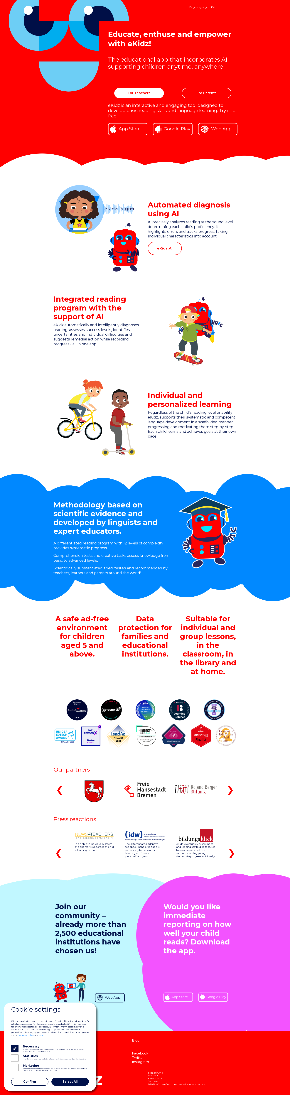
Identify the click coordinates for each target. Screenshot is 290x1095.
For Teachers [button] (139, 93)
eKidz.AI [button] (165, 248)
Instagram (140, 1062)
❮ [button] (60, 789)
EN (213, 7)
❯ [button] (230, 789)
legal (41, 1035)
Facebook (140, 1053)
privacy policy (26, 1035)
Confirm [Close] (29, 1081)
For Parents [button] (206, 93)
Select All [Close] (70, 1081)
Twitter (138, 1057)
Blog (136, 1040)
